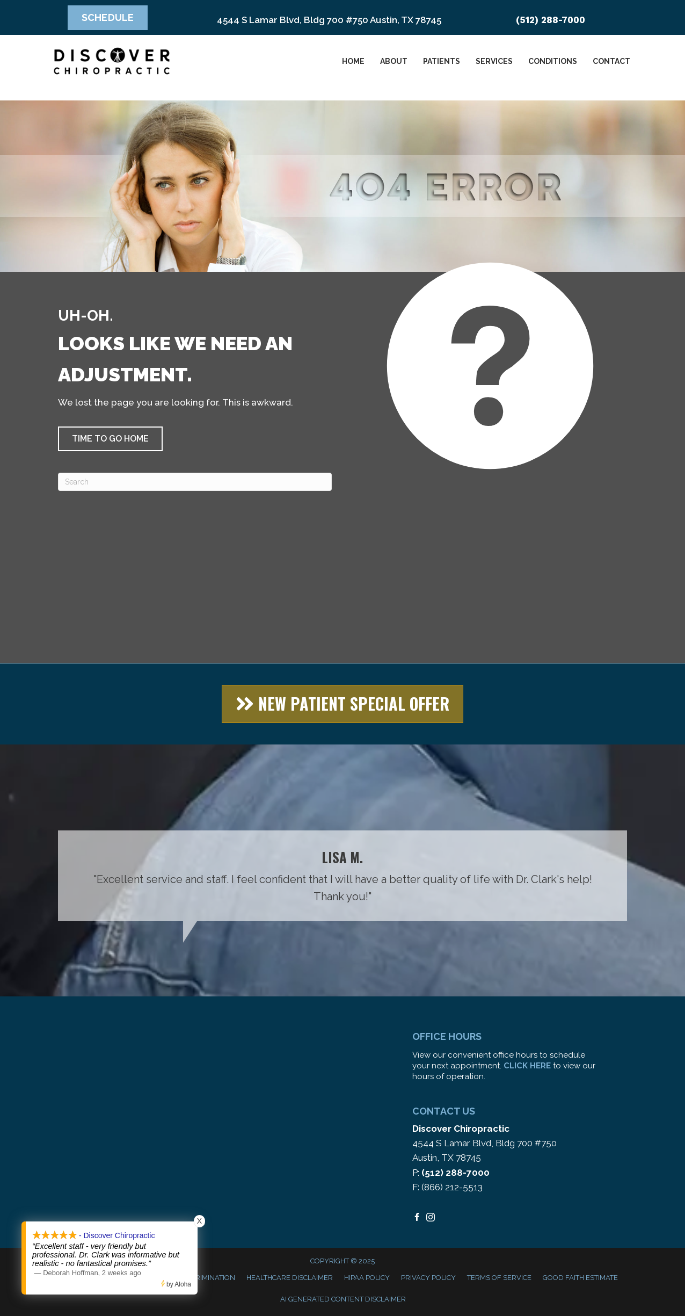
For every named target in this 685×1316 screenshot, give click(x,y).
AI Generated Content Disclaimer (343, 1299)
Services (494, 61)
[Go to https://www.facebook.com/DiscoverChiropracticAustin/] (416, 1218)
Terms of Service (499, 1278)
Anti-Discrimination (198, 1278)
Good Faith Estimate (580, 1278)
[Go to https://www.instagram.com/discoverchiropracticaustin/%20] (430, 1218)
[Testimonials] (342, 875)
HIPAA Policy (367, 1278)
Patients (441, 61)
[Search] (195, 482)
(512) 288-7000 (550, 20)
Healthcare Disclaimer (289, 1278)
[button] (110, 438)
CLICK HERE (527, 1066)
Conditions (552, 61)
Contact (611, 61)
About (393, 61)
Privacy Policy (428, 1278)
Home (353, 61)
